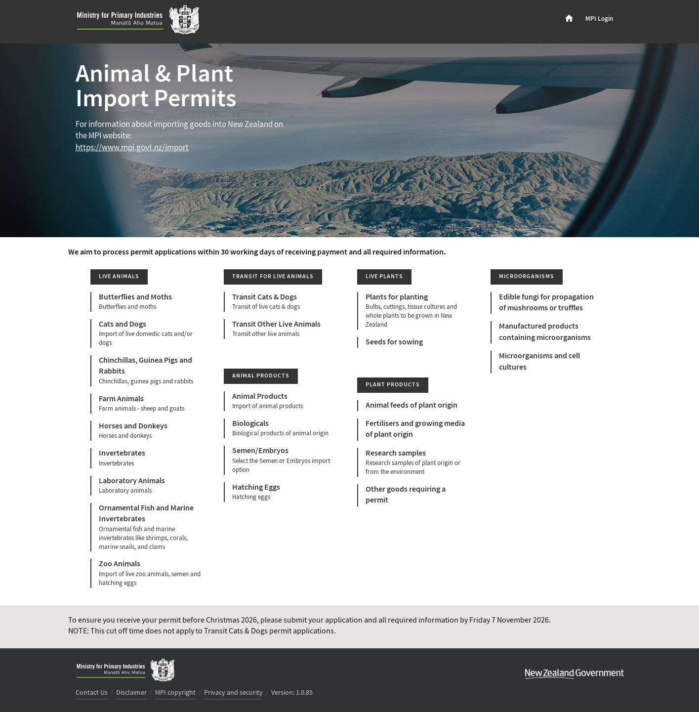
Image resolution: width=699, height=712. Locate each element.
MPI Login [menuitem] (599, 18)
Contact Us (92, 692)
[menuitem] (569, 18)
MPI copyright (175, 692)
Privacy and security (233, 692)
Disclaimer (131, 692)
